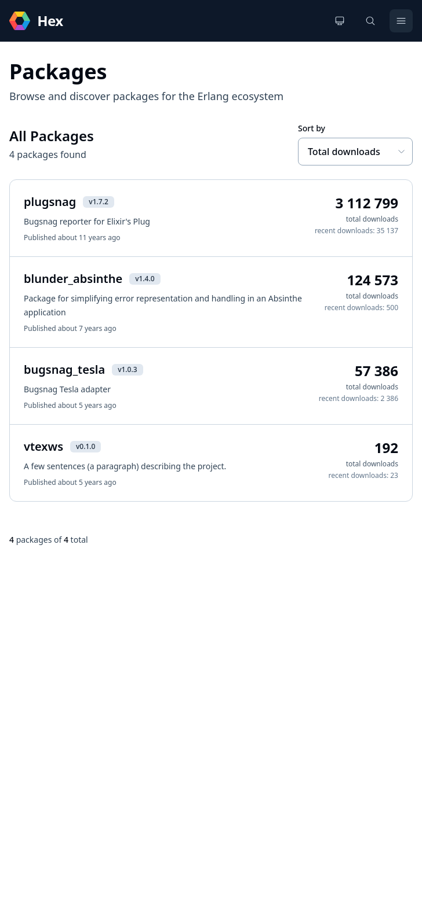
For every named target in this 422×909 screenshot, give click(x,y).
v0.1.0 (85, 446)
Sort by (311, 128)
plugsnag (50, 201)
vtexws (43, 446)
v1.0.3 (127, 369)
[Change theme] (339, 20)
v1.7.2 (98, 202)
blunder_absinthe (73, 278)
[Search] (370, 21)
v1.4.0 (144, 279)
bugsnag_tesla (64, 369)
